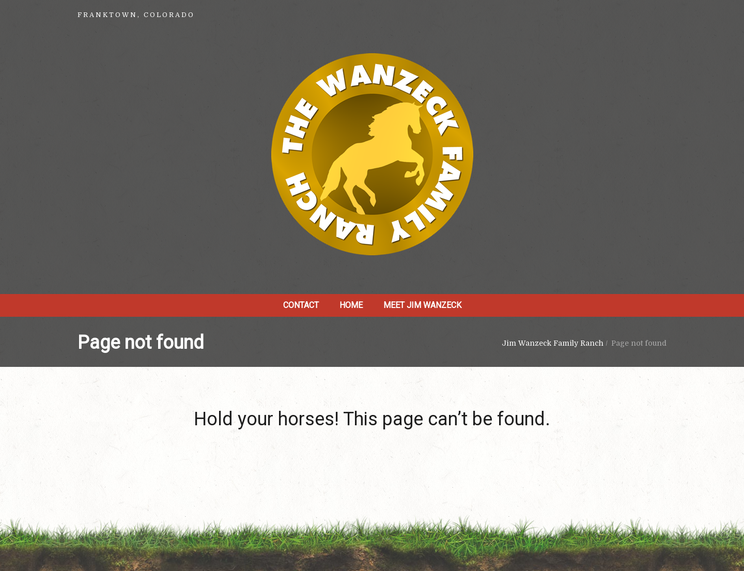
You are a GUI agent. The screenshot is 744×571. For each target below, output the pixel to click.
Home (351, 305)
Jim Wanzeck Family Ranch (552, 343)
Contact (301, 305)
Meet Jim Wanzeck (422, 305)
